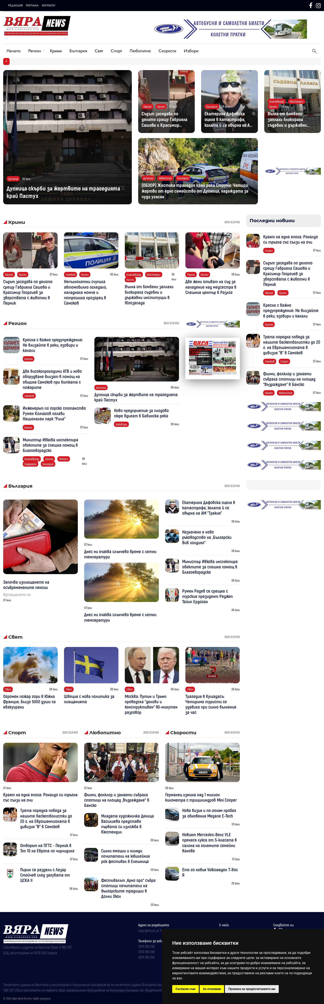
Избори (191, 51)
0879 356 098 (146, 951)
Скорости (167, 51)
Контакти (48, 5)
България (78, 51)
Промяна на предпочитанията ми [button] (251, 989)
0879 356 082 (146, 946)
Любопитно (140, 51)
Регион (34, 51)
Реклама (32, 5)
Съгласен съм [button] (185, 989)
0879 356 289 (146, 957)
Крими (56, 51)
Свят (99, 51)
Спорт (116, 51)
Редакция (15, 5)
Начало (14, 51)
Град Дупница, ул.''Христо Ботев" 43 (161, 930)
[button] (13, 137)
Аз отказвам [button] (212, 989)
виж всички (232, 222)
